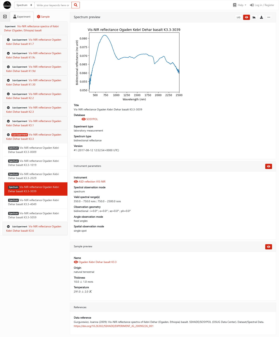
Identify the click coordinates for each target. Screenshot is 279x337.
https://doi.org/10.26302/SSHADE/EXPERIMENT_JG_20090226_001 (114, 326)
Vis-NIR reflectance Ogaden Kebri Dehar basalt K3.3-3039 (33, 189)
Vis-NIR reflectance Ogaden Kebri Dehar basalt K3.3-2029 (33, 176)
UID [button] (238, 17)
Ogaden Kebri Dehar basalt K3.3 (95, 262)
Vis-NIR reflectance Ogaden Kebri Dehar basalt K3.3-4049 (33, 202)
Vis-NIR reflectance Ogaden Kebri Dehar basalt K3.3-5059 (33, 215)
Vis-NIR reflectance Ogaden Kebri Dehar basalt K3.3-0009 (33, 150)
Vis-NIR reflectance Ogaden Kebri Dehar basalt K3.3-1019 (33, 163)
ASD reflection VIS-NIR (89, 181)
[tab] (5, 17)
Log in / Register (261, 5)
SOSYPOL (90, 119)
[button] (239, 5)
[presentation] (93, 201)
